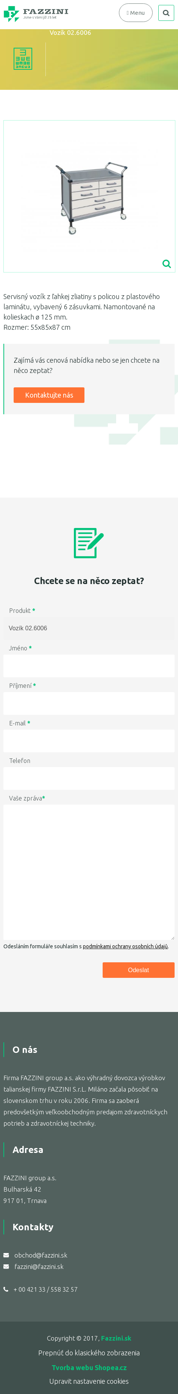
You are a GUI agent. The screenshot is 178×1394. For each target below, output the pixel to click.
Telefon (19, 760)
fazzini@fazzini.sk (39, 1266)
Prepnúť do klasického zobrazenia (89, 1352)
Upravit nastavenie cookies (89, 1381)
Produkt (22, 610)
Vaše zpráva (27, 798)
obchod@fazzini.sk (40, 1255)
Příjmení (22, 685)
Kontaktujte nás (49, 395)
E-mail (19, 723)
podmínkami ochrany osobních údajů (125, 946)
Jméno (20, 648)
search (166, 13)
